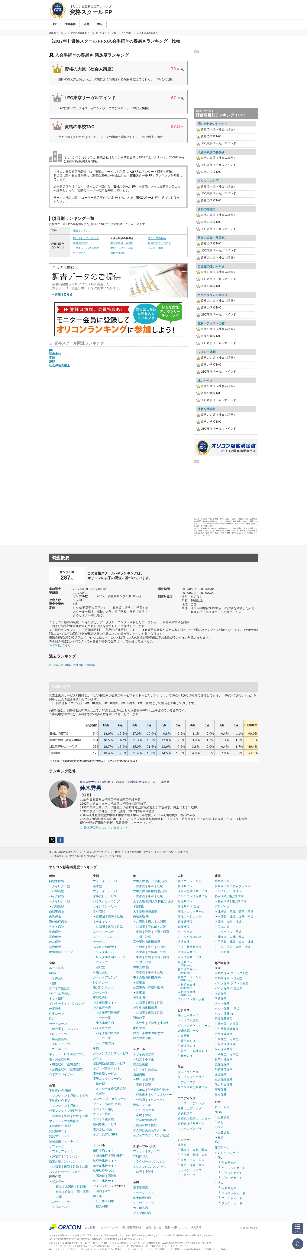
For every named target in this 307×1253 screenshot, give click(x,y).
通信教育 (139, 1017)
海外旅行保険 (58, 921)
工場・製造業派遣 (189, 947)
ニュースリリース (108, 1227)
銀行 (55, 983)
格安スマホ (239, 901)
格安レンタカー (103, 987)
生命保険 (55, 931)
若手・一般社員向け (194, 1051)
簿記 (52, 361)
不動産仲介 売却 (60, 1090)
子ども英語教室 (143, 1054)
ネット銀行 (56, 998)
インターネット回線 (228, 931)
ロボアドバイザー (61, 1074)
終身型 (222, 1023)
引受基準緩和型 (228, 1029)
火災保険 (55, 916)
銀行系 (56, 1029)
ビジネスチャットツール (194, 1025)
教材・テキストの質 (121, 248)
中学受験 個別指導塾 (147, 977)
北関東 (69, 1186)
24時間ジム (140, 1156)
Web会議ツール (188, 1030)
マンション (59, 1095)
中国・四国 (81, 1191)
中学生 (152, 1023)
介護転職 (184, 926)
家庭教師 (139, 1028)
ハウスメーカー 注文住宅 (64, 1171)
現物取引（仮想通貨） (67, 1064)
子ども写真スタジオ (106, 1068)
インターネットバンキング (67, 1003)
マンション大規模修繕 (64, 1121)
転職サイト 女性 (188, 906)
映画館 (182, 1145)
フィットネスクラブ (146, 1151)
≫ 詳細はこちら (60, 645)
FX (51, 1018)
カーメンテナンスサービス (111, 1053)
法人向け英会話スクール (149, 1130)
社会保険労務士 (59, 365)
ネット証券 (56, 968)
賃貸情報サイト (59, 1131)
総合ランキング (82, 230)
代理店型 (58, 891)
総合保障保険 (224, 1079)
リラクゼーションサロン (149, 1161)
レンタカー (100, 982)
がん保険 (55, 941)
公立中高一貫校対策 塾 (148, 987)
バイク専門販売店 (108, 1033)
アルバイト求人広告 (191, 999)
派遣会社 (184, 941)
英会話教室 (140, 1064)
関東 (204, 1149)
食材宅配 (99, 911)
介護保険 (221, 1074)
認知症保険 (222, 1064)
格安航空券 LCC (104, 1170)
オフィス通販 (102, 1114)
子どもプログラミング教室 (151, 1135)
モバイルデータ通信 (228, 891)
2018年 (66, 665)
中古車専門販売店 (108, 1012)
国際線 (112, 1175)
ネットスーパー (103, 931)
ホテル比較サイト (105, 1165)
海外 (108, 1191)
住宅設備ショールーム (64, 1141)
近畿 (76, 1116)
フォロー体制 (155, 248)
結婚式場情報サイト (191, 1123)
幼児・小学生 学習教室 (148, 1033)
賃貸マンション (59, 1136)
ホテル (97, 1196)
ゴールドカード (62, 1049)
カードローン (58, 1023)
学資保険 (55, 947)
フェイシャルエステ (191, 1077)
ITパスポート (156, 1099)
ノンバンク (71, 1029)
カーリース (100, 992)
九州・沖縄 (143, 937)
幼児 (139, 1059)
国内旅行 (102, 1155)
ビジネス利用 (105, 1201)
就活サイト (185, 886)
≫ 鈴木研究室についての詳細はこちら (106, 827)
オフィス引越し (103, 1109)
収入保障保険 (227, 1044)
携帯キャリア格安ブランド (233, 886)
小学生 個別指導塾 (145, 1007)
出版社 (100, 1093)
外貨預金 (55, 1008)
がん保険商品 (224, 1049)
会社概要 (90, 1227)
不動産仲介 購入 (60, 1100)
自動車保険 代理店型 (228, 978)
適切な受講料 (118, 252)
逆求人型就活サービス (192, 891)
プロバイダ (222, 906)
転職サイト (185, 901)
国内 (99, 1191)
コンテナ (102, 962)
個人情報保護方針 (132, 1227)
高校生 (140, 1023)
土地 (85, 1095)
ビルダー (58, 1181)
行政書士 (142, 1094)
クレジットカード (61, 1034)
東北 (59, 1186)
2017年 (78, 665)
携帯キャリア (224, 881)
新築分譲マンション (62, 1161)
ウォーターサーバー (106, 881)
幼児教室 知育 (142, 1038)
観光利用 (102, 1206)
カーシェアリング (105, 977)
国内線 (100, 1175)
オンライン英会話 (145, 1069)
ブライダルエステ (189, 1072)
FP (51, 350)
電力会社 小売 (102, 1129)
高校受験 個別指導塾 (147, 941)
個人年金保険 (224, 1084)
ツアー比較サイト (105, 1181)
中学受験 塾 (141, 967)
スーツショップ (143, 1203)
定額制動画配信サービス (109, 1063)
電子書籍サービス (105, 1073)
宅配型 (100, 967)
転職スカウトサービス (192, 911)
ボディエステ (186, 1082)
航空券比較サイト (105, 1160)
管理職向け (188, 1046)
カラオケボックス (189, 1170)
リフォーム (56, 1146)
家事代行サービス (105, 896)
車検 (96, 1048)
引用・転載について (176, 1227)
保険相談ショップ (61, 952)
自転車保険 (56, 911)
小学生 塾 (139, 997)
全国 (201, 1165)
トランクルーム (103, 952)
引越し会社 (100, 972)
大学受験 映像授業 (145, 911)
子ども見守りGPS (105, 1134)
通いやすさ (79, 252)
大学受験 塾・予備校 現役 (150, 881)
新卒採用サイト (188, 971)
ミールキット (102, 921)
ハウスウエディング (191, 1103)
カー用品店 (140, 1208)
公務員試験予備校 (145, 1125)
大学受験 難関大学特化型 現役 (153, 901)
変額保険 (221, 1089)
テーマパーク (186, 1175)
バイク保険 (56, 896)
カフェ (97, 1058)
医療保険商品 (224, 1018)
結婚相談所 (185, 1113)
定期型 (234, 1023)
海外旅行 (117, 1155)
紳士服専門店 (142, 1198)
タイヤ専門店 (142, 1213)
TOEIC (140, 1089)
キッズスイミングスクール (149, 1166)
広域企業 (224, 926)
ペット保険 (56, 926)
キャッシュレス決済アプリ (67, 1054)
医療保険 (55, 937)
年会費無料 (59, 1039)
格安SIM (223, 901)
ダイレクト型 (61, 886)
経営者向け (188, 1040)
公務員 (140, 1099)
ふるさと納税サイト (106, 947)
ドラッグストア (143, 1192)
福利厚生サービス (105, 1124)
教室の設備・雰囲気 (121, 243)
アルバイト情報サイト (192, 896)
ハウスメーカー (62, 1202)
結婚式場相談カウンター (194, 1118)
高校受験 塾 (141, 916)
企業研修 (184, 1035)
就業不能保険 (224, 1059)
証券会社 (58, 978)
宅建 (52, 357)
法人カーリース (188, 1015)
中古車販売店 (102, 1007)
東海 (67, 1116)
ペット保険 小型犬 (227, 1008)
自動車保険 (56, 881)
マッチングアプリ (189, 1128)
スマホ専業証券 (59, 988)
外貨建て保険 (224, 1069)
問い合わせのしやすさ (86, 238)
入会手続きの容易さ (211, 152)
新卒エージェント (189, 978)
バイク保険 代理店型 (228, 988)
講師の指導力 (80, 243)
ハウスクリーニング (106, 901)
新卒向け (187, 1056)
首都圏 (56, 1116)
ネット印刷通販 (188, 1020)
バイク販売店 (102, 1028)
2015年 (90, 665)
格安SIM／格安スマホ (229, 896)
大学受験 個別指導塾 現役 (150, 891)
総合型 (100, 1083)
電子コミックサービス (108, 1078)
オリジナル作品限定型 (111, 1088)
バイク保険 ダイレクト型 (231, 983)
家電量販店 (140, 1187)
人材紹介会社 (186, 986)
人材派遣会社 (186, 993)
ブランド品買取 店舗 (107, 1104)
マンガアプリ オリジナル (110, 1099)
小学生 (164, 1023)
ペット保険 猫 (224, 1013)
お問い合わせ (153, 1227)
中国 (250, 916)
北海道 (140, 921)
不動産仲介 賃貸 (60, 1126)
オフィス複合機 (103, 1119)
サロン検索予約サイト (192, 1087)
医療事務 (55, 354)
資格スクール (142, 1105)
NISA (52, 973)
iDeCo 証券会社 (59, 993)
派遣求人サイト (188, 952)
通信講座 (139, 1074)
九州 (85, 1116)
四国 (221, 921)
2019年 (54, 665)
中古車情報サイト (105, 1002)
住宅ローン (56, 1013)
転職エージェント (189, 916)
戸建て (74, 1095)
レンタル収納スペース (111, 957)
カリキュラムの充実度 (86, 248)
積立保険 (221, 1094)
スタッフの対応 (157, 238)
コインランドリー (105, 906)
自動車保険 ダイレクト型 (231, 973)
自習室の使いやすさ (159, 243)
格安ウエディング (189, 1108)
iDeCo (219, 1127)
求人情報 (196, 1227)
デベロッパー (61, 1207)
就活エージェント (189, 881)
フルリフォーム (62, 1151)
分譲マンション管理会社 (65, 1110)
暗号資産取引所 (59, 1059)
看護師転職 (185, 921)
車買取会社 (100, 997)
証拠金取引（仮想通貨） (68, 1069)
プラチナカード (232, 1178)
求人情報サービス (189, 957)
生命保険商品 (224, 1034)
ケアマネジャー (161, 1094)
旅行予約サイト (103, 1150)
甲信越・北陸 (157, 926)
